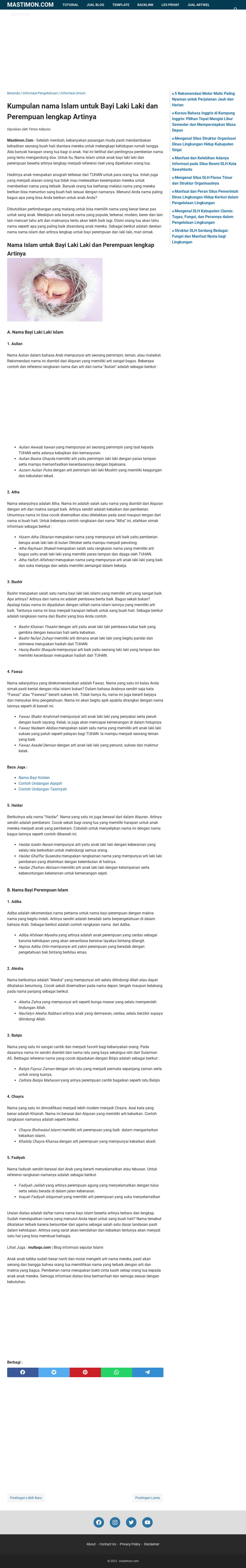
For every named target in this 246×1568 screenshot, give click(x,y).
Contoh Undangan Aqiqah (40, 783)
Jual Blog (95, 5)
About (91, 1544)
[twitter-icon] (131, 1522)
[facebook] (22, 1372)
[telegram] (147, 1372)
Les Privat (170, 5)
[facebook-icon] (99, 1522)
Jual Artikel (199, 5)
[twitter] (54, 1372)
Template (120, 5)
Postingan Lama (147, 1498)
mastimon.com (30, 4)
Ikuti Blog (20, 14)
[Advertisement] (123, 50)
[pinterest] (85, 1372)
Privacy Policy (130, 1544)
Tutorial (71, 5)
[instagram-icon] (115, 1522)
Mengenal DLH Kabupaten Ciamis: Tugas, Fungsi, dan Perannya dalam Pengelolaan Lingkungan (202, 217)
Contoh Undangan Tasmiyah (43, 789)
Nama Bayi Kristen (34, 777)
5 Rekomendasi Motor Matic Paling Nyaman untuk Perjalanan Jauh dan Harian (203, 99)
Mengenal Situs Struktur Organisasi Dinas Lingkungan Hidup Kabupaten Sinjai (204, 144)
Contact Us (107, 1544)
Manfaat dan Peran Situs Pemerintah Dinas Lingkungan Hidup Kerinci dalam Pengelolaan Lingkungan (205, 197)
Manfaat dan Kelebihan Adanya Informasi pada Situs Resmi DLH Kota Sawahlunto (204, 164)
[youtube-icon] (147, 1522)
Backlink (145, 5)
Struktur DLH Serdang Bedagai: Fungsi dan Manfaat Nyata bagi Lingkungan (200, 236)
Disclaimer (151, 1544)
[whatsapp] (116, 1372)
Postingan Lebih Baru (26, 1498)
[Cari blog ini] (236, 9)
